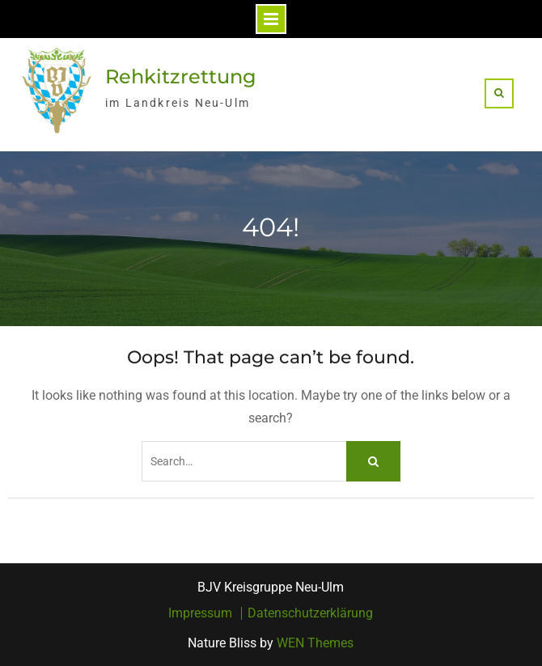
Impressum (200, 613)
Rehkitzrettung (180, 76)
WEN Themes (315, 643)
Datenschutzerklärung (310, 613)
